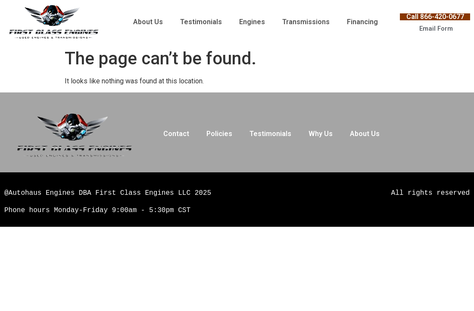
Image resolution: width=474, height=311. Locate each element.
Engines (252, 22)
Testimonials (201, 22)
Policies (219, 134)
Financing (362, 22)
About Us (148, 22)
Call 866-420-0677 (435, 17)
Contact (176, 134)
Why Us (321, 134)
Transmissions (306, 22)
